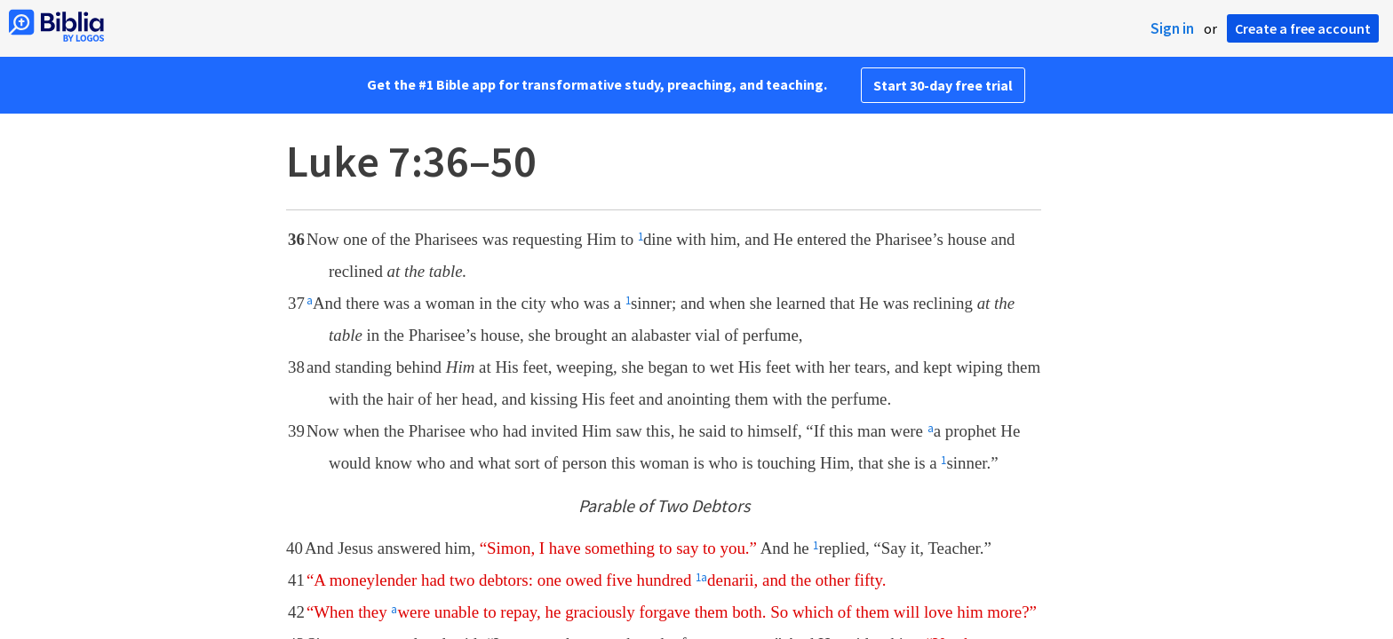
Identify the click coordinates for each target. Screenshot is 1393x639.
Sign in (1172, 28)
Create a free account (1303, 28)
